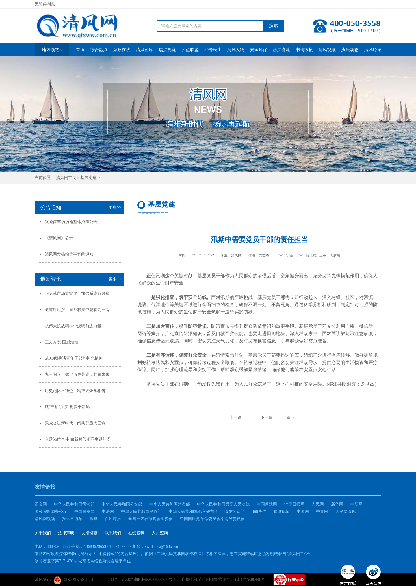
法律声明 (66, 533)
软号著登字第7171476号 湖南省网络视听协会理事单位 (83, 561)
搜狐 (94, 519)
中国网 (303, 511)
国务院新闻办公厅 (51, 511)
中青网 (322, 511)
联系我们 (113, 533)
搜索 (273, 25)
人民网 (318, 504)
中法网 (108, 511)
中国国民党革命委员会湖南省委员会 (212, 519)
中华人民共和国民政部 (141, 511)
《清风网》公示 (59, 238)
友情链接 (89, 533)
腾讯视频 (281, 511)
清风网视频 (45, 519)
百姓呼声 (113, 519)
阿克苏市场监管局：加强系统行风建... (79, 293)
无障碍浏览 (45, 4)
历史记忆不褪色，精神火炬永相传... (77, 391)
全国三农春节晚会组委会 (150, 519)
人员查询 (160, 533)
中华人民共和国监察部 (169, 504)
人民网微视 (345, 511)
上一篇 (235, 417)
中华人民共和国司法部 (74, 504)
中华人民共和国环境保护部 (193, 511)
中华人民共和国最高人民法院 (223, 504)
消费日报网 (294, 504)
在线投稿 (136, 533)
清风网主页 (66, 177)
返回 (291, 417)
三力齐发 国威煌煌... (63, 342)
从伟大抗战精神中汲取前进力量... (75, 326)
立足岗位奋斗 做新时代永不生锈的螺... (79, 439)
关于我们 (43, 533)
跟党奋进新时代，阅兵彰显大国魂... (77, 423)
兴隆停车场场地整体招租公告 (71, 222)
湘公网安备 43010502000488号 (86, 580)
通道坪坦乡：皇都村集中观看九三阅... (79, 310)
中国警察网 (84, 511)
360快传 (259, 511)
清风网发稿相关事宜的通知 (69, 254)
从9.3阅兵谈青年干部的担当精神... (75, 358)
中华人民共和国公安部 (122, 504)
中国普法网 (267, 504)
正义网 (41, 504)
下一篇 (267, 417)
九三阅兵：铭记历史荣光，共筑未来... (79, 374)
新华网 (337, 504)
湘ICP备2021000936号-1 (155, 579)
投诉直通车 (72, 519)
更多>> (115, 207)
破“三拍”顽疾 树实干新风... (69, 407)
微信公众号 (234, 511)
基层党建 (88, 177)
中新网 (356, 504)
